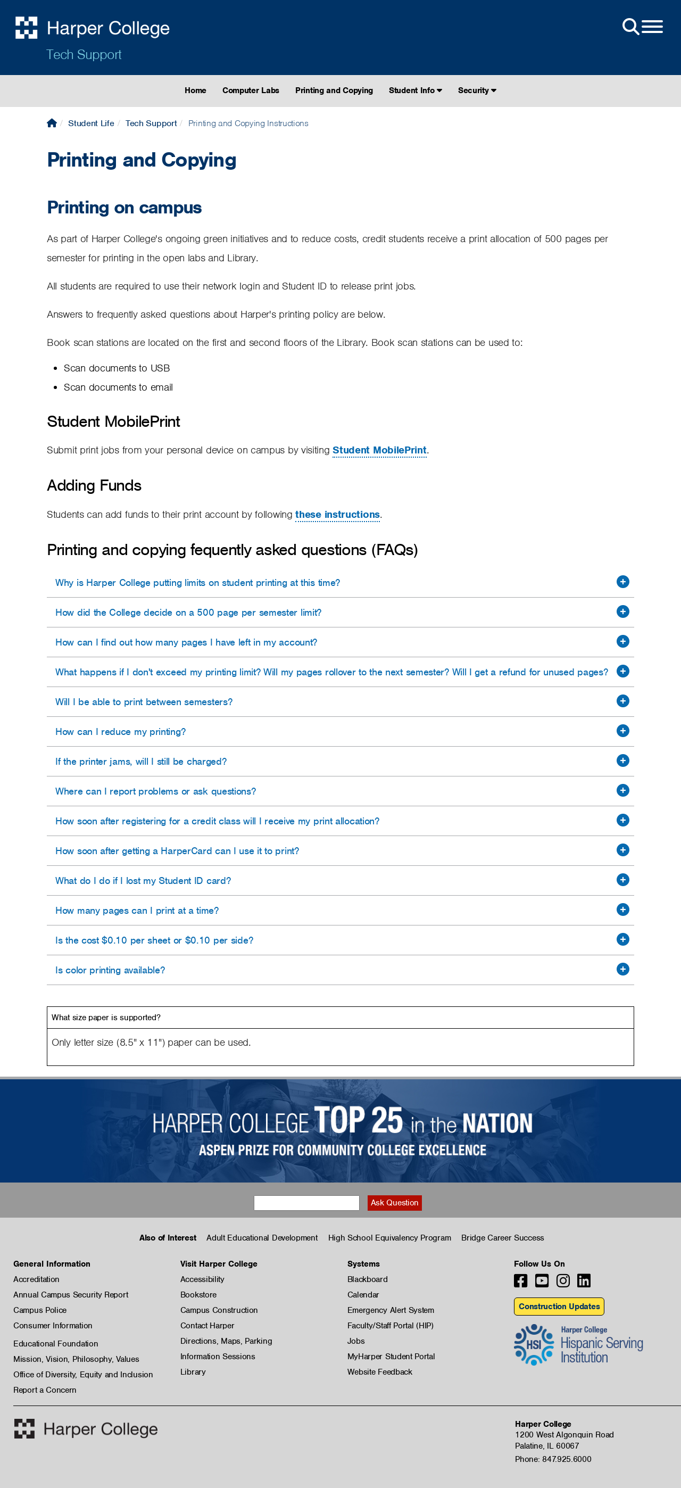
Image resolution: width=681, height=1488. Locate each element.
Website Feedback (379, 1372)
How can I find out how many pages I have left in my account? (186, 642)
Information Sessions (217, 1356)
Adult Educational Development (261, 1238)
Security (477, 90)
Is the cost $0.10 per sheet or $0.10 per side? (154, 940)
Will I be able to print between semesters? (143, 702)
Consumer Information (53, 1325)
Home (195, 90)
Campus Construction (219, 1310)
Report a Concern (45, 1390)
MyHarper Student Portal (391, 1356)
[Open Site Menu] (642, 27)
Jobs (356, 1341)
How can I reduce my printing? (120, 731)
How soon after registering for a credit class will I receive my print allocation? (217, 821)
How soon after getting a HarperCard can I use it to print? (177, 851)
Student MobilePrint (379, 450)
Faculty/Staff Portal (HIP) (390, 1325)
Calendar (363, 1294)
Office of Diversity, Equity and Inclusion (83, 1374)
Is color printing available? (110, 970)
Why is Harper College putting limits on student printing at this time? (197, 582)
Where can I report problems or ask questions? (155, 791)
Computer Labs (250, 90)
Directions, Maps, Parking (226, 1341)
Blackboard (367, 1279)
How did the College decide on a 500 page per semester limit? (188, 612)
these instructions (337, 514)
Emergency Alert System (390, 1310)
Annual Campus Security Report (70, 1294)
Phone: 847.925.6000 (553, 1459)
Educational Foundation (55, 1343)
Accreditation (36, 1279)
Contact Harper (207, 1325)
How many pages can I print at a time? (137, 910)
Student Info (415, 90)
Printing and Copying (334, 90)
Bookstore (198, 1294)
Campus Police (40, 1310)
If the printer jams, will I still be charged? (141, 761)
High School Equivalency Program (389, 1238)
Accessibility (202, 1279)
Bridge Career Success (502, 1238)
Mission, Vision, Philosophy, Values (76, 1359)
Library (193, 1372)
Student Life (91, 123)
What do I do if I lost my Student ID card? (142, 880)
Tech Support (83, 54)
